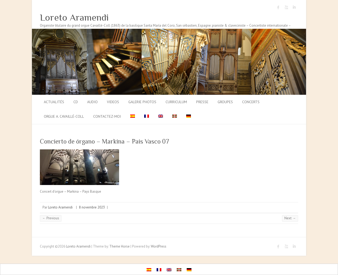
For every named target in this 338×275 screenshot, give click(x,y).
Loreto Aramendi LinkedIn (294, 7)
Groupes (225, 101)
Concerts (251, 101)
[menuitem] (132, 117)
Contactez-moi (107, 116)
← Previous (50, 218)
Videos (113, 101)
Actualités (54, 101)
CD (75, 101)
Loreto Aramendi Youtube (286, 7)
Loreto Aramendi (74, 17)
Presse (202, 101)
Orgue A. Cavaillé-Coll (64, 116)
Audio (92, 101)
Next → (290, 218)
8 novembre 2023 (92, 207)
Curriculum (176, 101)
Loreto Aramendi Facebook (278, 7)
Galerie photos (142, 101)
